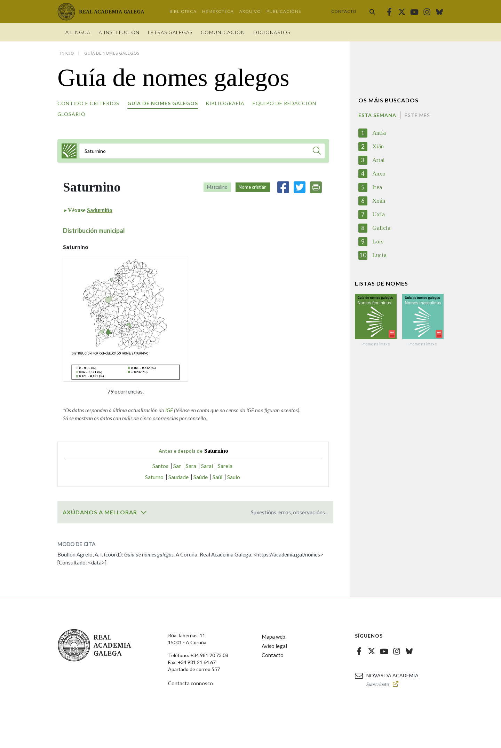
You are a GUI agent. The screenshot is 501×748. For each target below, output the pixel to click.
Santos (160, 465)
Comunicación (223, 32)
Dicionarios (271, 32)
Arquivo (250, 11)
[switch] (143, 512)
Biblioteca (183, 11)
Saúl (217, 477)
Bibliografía (225, 103)
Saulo (233, 477)
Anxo (378, 173)
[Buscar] (317, 152)
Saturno (154, 477)
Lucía (379, 255)
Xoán (378, 200)
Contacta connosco (190, 683)
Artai (378, 160)
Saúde (200, 477)
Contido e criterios (88, 103)
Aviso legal (274, 646)
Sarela (225, 465)
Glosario (71, 114)
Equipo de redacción (284, 103)
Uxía (378, 214)
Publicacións (284, 11)
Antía (379, 133)
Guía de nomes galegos (162, 103)
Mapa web (273, 636)
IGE (169, 410)
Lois (377, 241)
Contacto (344, 11)
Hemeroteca (218, 11)
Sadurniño (99, 210)
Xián (378, 146)
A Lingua (77, 32)
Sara (191, 465)
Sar (177, 465)
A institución (119, 32)
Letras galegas (170, 32)
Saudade (178, 477)
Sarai (207, 465)
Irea (377, 187)
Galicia (381, 228)
